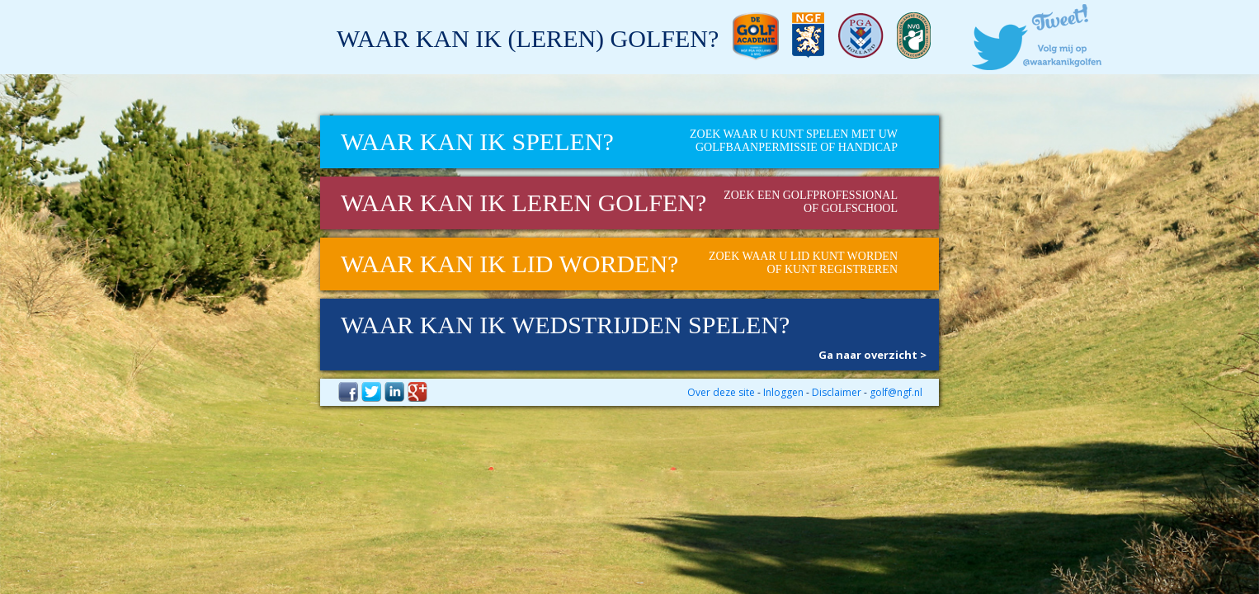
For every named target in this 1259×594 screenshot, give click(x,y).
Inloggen (783, 392)
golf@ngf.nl (896, 392)
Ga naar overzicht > (872, 354)
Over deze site (721, 392)
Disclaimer (836, 392)
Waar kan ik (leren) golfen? (528, 38)
